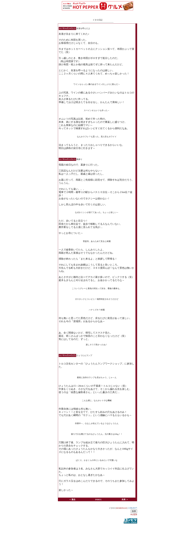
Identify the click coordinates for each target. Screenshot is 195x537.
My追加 (133, 514)
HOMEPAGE (121, 508)
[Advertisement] (97, 528)
